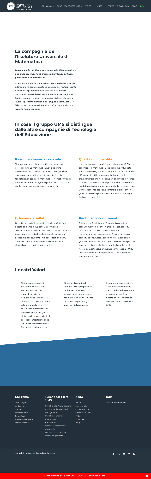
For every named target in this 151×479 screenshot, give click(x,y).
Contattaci (20, 416)
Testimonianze (21, 413)
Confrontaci (50, 422)
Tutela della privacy (24, 419)
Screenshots (81, 406)
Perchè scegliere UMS (68, 6)
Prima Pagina (21, 403)
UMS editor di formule (55, 432)
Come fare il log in (83, 409)
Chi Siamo (47, 6)
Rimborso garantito (54, 436)
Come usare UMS (83, 413)
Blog (134, 6)
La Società (19, 406)
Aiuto (99, 6)
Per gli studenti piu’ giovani (58, 406)
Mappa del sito (22, 422)
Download (123, 6)
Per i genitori (51, 412)
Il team (18, 409)
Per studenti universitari (56, 409)
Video (88, 6)
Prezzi (111, 6)
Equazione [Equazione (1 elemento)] (109, 402)
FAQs (77, 416)
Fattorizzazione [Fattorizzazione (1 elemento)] (120, 402)
